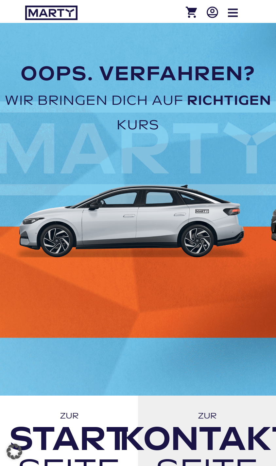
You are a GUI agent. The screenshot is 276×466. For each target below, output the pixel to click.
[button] (14, 451)
